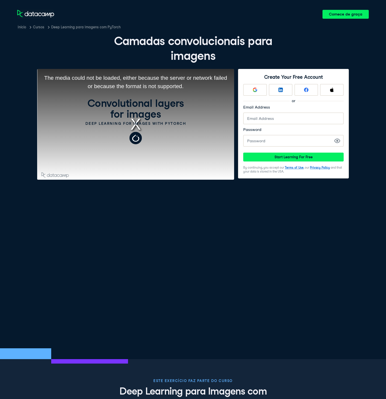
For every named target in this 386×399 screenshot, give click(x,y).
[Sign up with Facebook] (306, 90)
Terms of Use (294, 167)
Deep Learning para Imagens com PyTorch (86, 27)
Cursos (38, 27)
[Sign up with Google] (255, 90)
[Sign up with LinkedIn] (280, 90)
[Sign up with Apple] (332, 90)
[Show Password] (337, 141)
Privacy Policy (320, 167)
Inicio (22, 27)
